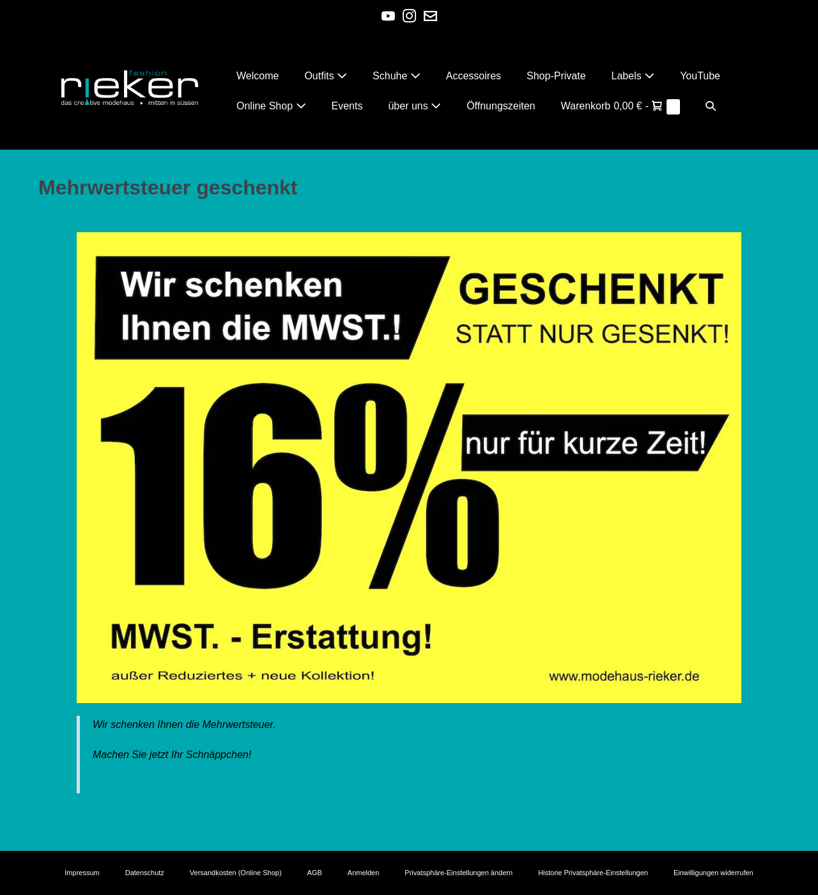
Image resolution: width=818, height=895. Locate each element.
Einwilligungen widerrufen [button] (713, 872)
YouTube (700, 75)
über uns (414, 105)
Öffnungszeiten (501, 105)
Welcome (257, 75)
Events (347, 105)
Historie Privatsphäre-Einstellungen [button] (593, 872)
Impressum (82, 872)
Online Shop (271, 105)
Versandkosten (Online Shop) (236, 872)
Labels (633, 75)
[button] (711, 106)
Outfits (325, 75)
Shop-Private (556, 75)
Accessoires (473, 75)
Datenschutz (144, 872)
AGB (314, 872)
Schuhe (397, 75)
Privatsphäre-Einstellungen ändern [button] (459, 872)
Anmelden (364, 872)
